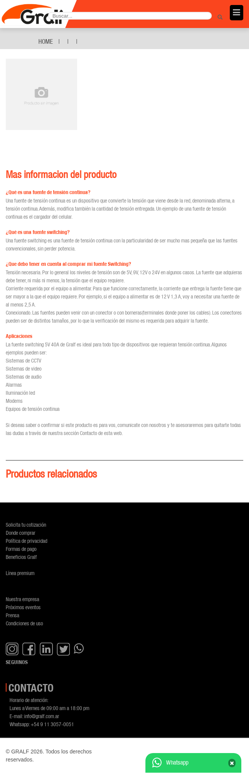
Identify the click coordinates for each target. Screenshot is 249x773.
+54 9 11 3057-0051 (52, 724)
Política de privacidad (26, 540)
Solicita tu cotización (26, 524)
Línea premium (20, 573)
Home (45, 41)
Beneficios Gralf (21, 557)
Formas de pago (21, 549)
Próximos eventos (23, 607)
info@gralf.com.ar (41, 716)
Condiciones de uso (24, 623)
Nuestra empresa (22, 599)
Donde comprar (20, 532)
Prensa (12, 615)
